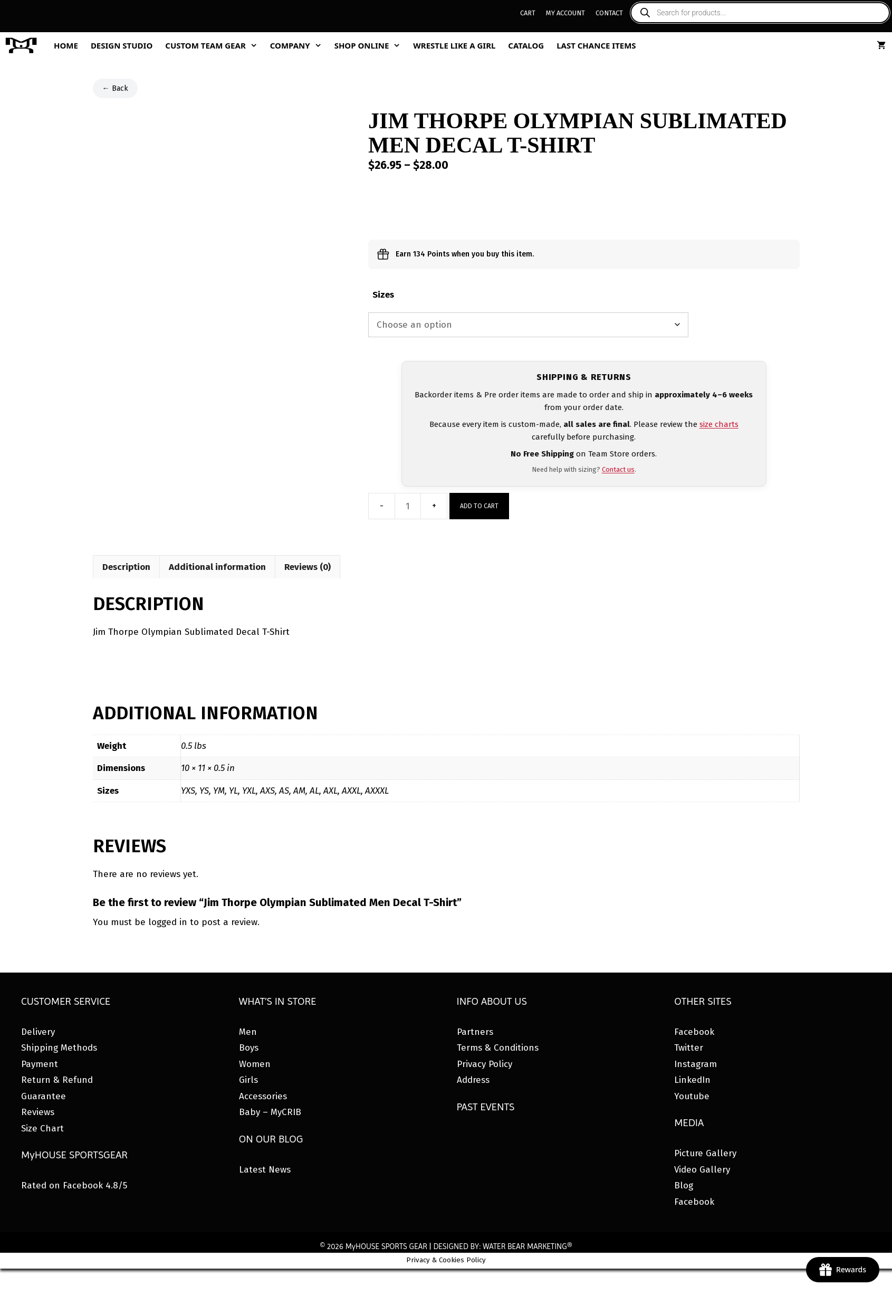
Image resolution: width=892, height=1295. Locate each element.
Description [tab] (126, 567)
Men (248, 1031)
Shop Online (370, 45)
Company (299, 45)
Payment (39, 1064)
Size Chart (42, 1128)
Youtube (691, 1096)
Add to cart (479, 506)
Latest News (265, 1169)
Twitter (688, 1047)
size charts (718, 424)
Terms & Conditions (498, 1047)
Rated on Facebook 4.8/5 (74, 1185)
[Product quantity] (408, 506)
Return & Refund (57, 1079)
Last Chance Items (596, 45)
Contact (609, 13)
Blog (683, 1185)
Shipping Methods (59, 1047)
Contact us (618, 469)
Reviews (37, 1112)
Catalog (526, 45)
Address (473, 1079)
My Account (565, 13)
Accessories (263, 1096)
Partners (475, 1031)
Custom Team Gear (214, 45)
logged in (167, 922)
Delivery (38, 1031)
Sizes (383, 294)
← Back (115, 88)
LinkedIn (692, 1079)
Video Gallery (702, 1169)
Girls (248, 1079)
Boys (248, 1047)
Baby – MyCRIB (270, 1112)
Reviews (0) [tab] (307, 567)
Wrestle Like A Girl (454, 45)
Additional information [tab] (217, 567)
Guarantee (43, 1096)
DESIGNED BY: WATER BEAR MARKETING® (502, 1246)
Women (255, 1064)
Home (66, 45)
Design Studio (121, 45)
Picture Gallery (705, 1153)
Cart (527, 13)
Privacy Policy (484, 1064)
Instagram (695, 1064)
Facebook (694, 1031)
